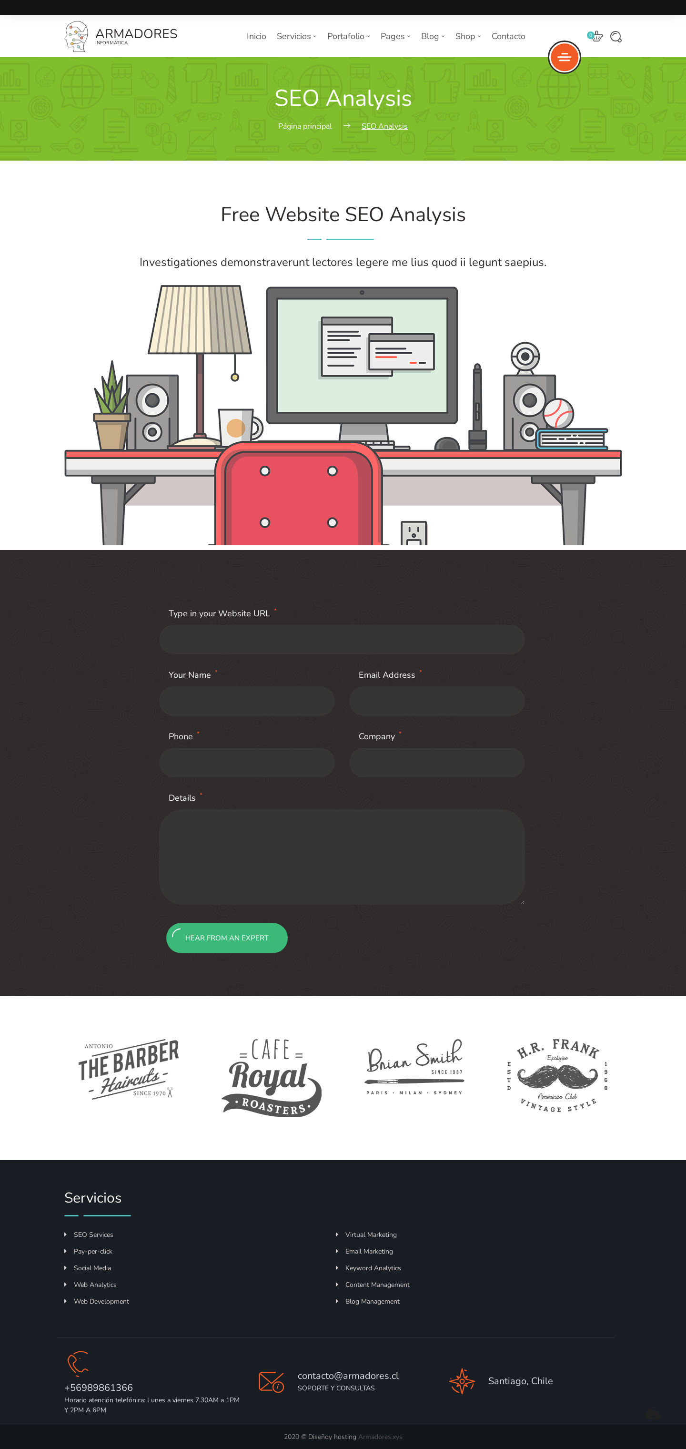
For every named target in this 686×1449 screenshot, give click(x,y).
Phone (184, 736)
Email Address (390, 675)
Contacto (508, 36)
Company (380, 736)
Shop (468, 36)
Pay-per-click (88, 1251)
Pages (396, 36)
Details (185, 798)
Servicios (297, 36)
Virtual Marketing (366, 1234)
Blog (433, 36)
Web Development (96, 1301)
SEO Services (88, 1234)
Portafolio (348, 36)
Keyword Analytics (368, 1268)
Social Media (87, 1268)
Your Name (193, 675)
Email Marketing (364, 1251)
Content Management (373, 1284)
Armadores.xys (380, 1436)
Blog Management (368, 1301)
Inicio (256, 36)
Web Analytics (90, 1284)
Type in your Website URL (223, 613)
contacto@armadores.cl (348, 1375)
